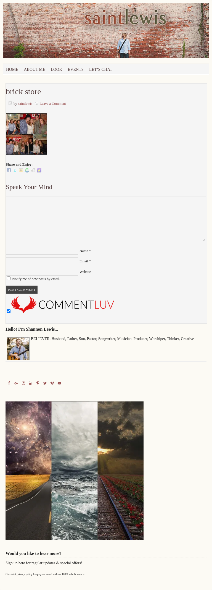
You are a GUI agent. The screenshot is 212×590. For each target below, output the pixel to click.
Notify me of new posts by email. (36, 279)
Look (56, 69)
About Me (34, 69)
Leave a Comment (53, 103)
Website (85, 272)
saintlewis (25, 103)
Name (84, 251)
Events (76, 69)
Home (12, 69)
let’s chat (100, 69)
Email (84, 261)
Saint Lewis (65, 33)
